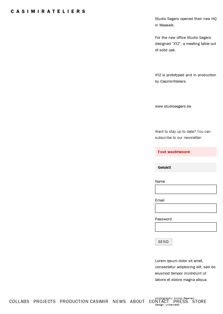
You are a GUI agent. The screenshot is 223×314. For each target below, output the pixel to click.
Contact (159, 301)
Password (163, 219)
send (163, 241)
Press (180, 301)
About (137, 301)
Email (159, 200)
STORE (199, 301)
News (119, 301)
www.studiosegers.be (173, 106)
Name (160, 181)
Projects (44, 301)
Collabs (19, 301)
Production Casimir (84, 301)
